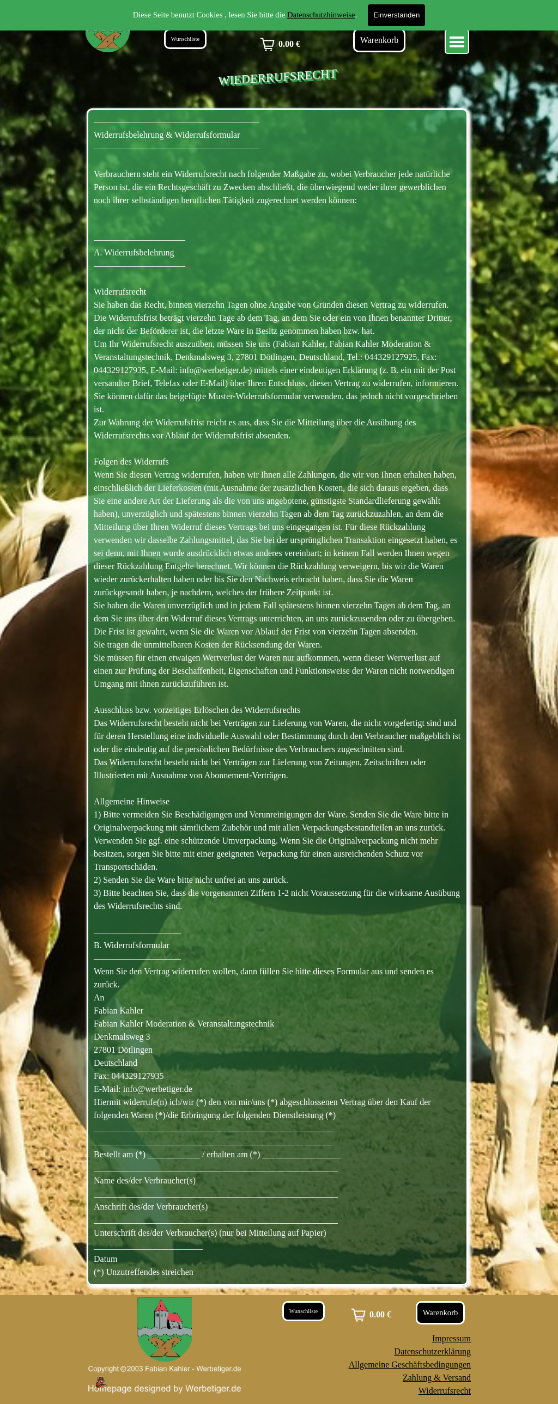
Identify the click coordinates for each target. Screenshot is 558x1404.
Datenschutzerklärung (433, 1351)
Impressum (451, 1338)
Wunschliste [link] (185, 39)
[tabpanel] (277, 697)
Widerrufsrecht (444, 1390)
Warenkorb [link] (379, 40)
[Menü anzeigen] (457, 41)
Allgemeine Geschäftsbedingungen (410, 1364)
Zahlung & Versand (437, 1377)
